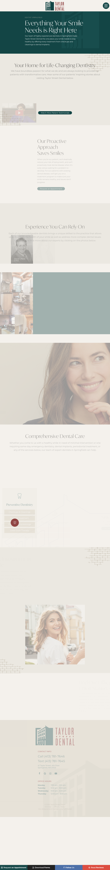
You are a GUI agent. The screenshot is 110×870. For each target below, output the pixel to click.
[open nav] (106, 6)
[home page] (55, 5)
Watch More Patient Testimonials (55, 166)
